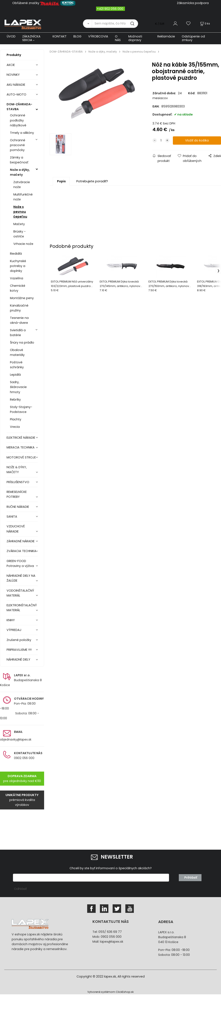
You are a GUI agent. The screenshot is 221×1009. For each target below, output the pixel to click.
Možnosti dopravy (135, 38)
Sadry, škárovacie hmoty (18, 387)
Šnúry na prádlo (22, 342)
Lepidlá (15, 374)
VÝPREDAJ (14, 630)
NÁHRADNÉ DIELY (18, 659)
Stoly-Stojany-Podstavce (21, 409)
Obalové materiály (17, 352)
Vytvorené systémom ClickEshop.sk (110, 992)
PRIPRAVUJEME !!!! (19, 650)
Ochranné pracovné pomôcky (17, 145)
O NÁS (118, 38)
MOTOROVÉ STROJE (21, 457)
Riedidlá (16, 253)
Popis (61, 181)
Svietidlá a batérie (18, 332)
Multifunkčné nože (23, 196)
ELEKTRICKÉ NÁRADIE (21, 437)
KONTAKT (60, 36)
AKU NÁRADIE (16, 85)
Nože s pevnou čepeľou (20, 212)
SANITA (12, 516)
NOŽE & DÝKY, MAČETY (17, 469)
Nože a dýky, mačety (20, 172)
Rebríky (15, 399)
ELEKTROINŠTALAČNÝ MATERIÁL (22, 607)
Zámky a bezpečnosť (19, 159)
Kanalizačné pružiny (19, 308)
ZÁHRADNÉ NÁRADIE (21, 541)
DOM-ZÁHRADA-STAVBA (19, 106)
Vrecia (15, 427)
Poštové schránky (17, 364)
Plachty (15, 419)
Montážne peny (22, 298)
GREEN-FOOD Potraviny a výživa (20, 563)
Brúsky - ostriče (19, 233)
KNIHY (11, 620)
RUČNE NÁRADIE (18, 507)
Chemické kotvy (17, 288)
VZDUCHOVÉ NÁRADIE (16, 528)
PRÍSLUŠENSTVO (18, 482)
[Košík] (204, 23)
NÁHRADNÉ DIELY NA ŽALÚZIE (21, 578)
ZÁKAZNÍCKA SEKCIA (31, 38)
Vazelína (16, 278)
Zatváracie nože (21, 184)
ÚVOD (11, 36)
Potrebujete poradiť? (92, 181)
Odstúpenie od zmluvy (193, 38)
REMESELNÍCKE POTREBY (17, 494)
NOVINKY (13, 75)
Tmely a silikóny (22, 133)
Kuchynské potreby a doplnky (18, 266)
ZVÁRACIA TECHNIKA (21, 551)
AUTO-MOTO (16, 94)
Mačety (19, 224)
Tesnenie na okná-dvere (19, 320)
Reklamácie (166, 36)
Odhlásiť (20, 889)
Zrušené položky (19, 640)
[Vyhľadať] (87, 23)
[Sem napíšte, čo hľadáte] (115, 23)
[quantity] (161, 141)
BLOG (77, 36)
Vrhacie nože (23, 244)
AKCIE (11, 65)
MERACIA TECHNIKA (21, 447)
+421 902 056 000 (110, 9)
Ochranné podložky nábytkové (18, 120)
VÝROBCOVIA (98, 36)
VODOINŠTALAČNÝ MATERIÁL (20, 593)
